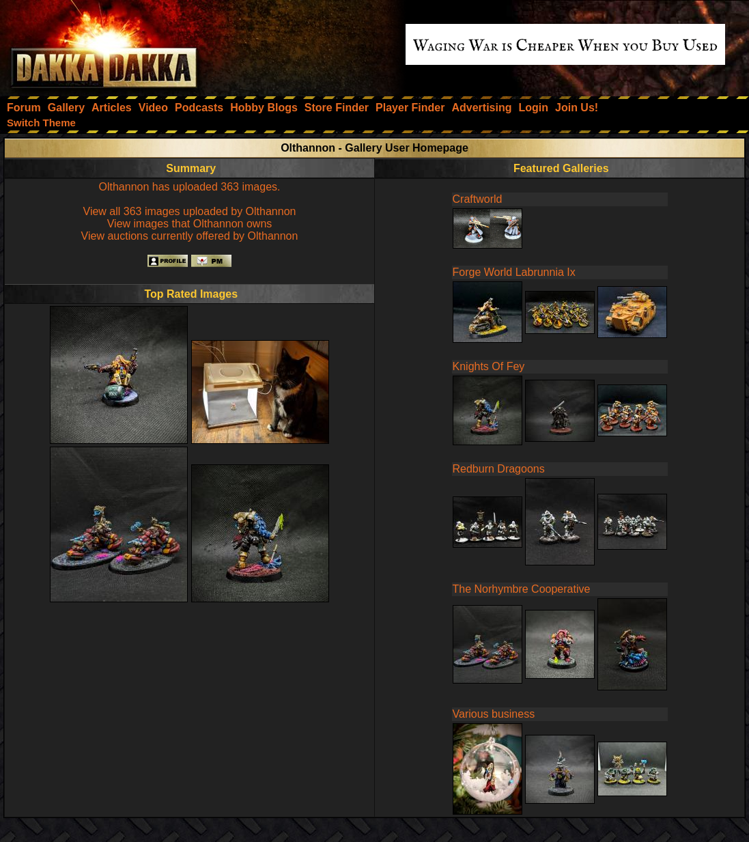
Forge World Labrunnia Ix (514, 272)
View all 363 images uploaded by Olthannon (189, 211)
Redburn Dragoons (499, 469)
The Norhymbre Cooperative (522, 589)
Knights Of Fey (489, 366)
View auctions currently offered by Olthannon (189, 236)
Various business (494, 714)
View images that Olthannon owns (189, 223)
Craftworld (478, 199)
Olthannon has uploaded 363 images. (190, 187)
